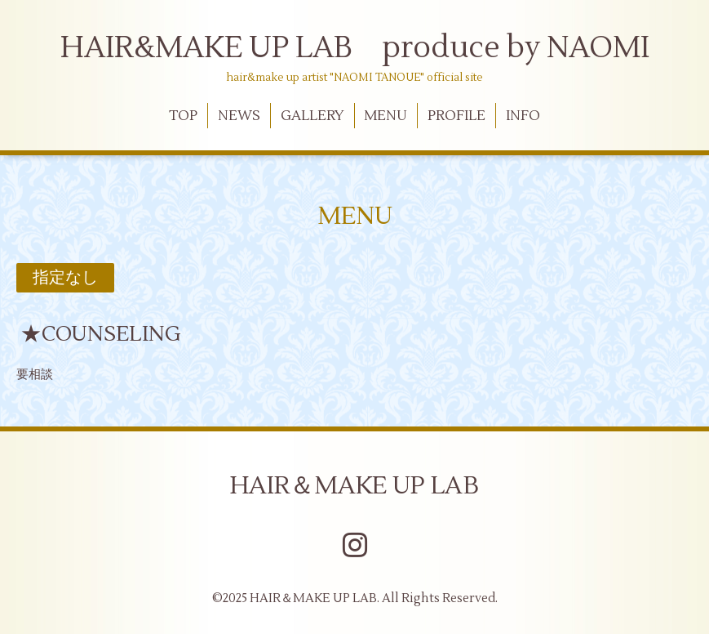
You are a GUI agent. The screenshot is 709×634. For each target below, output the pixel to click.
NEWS (239, 116)
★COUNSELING (100, 334)
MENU (385, 116)
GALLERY (312, 116)
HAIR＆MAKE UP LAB (354, 486)
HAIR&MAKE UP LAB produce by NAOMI (354, 48)
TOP (183, 116)
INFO (523, 116)
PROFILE (456, 116)
